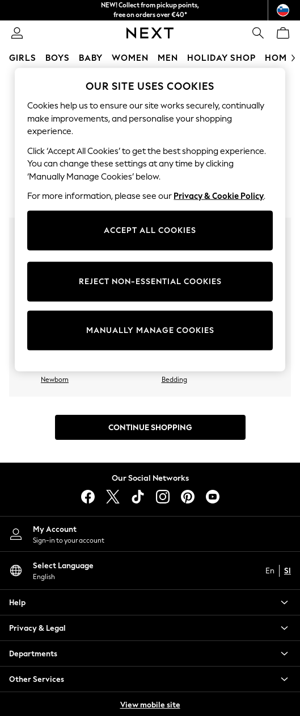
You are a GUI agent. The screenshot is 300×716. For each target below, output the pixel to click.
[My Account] (150, 534)
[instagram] (162, 496)
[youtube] (212, 496)
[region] (150, 220)
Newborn (55, 380)
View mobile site (150, 705)
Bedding (174, 380)
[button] (150, 602)
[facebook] (87, 496)
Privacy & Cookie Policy (219, 196)
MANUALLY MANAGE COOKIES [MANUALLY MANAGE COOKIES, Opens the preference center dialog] (150, 330)
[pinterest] (187, 496)
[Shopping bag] (283, 32)
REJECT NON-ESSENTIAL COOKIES (150, 281)
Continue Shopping (150, 427)
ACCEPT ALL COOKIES (150, 230)
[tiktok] (137, 496)
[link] (17, 32)
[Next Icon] (150, 33)
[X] (112, 496)
